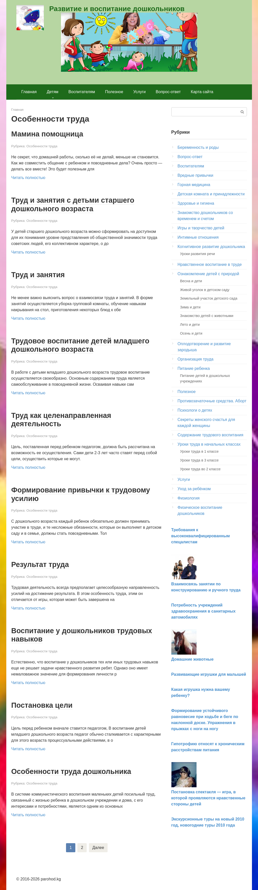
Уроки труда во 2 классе (200, 469)
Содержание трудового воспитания (210, 435)
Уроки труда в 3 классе (199, 460)
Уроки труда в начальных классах (209, 444)
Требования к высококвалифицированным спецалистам (200, 536)
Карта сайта (202, 92)
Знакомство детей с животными (207, 316)
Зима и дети (190, 307)
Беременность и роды (198, 147)
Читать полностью (28, 177)
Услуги (139, 92)
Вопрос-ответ (168, 92)
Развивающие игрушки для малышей (208, 674)
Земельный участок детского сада (209, 298)
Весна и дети (191, 281)
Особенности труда (41, 146)
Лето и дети (190, 325)
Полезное (114, 92)
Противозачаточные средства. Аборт (212, 401)
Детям (52, 92)
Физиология (189, 498)
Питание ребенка (194, 368)
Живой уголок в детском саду (205, 290)
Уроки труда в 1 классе (199, 451)
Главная (29, 92)
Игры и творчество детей (201, 228)
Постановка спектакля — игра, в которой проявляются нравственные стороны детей (208, 798)
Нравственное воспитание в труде (210, 264)
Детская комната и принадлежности (211, 194)
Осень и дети (191, 333)
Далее (98, 845)
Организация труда (196, 359)
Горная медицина (194, 185)
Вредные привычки (195, 175)
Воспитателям (82, 92)
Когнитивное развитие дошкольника (211, 246)
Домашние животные (192, 659)
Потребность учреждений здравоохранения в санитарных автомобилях (203, 611)
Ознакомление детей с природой (208, 274)
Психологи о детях (195, 410)
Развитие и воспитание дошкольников (116, 9)
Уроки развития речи (197, 254)
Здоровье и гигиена (196, 203)
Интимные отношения (198, 237)
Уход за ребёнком (194, 489)
